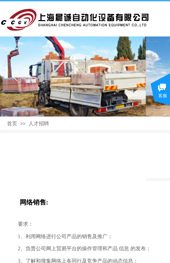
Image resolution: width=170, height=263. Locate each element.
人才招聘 (39, 123)
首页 (12, 123)
